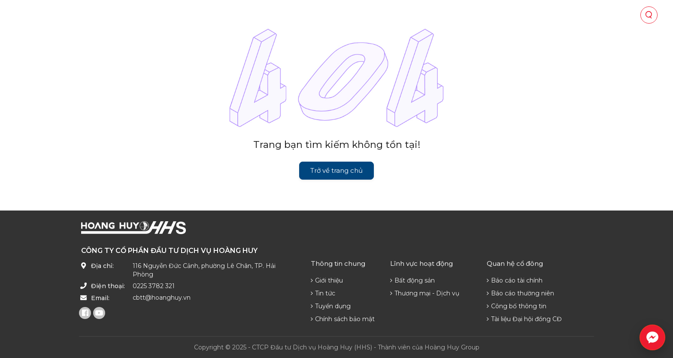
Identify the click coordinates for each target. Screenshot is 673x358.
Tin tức (424, 15)
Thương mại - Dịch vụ (424, 293)
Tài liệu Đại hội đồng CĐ (524, 319)
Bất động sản (412, 280)
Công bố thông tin (516, 306)
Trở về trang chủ (336, 170)
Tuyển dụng (331, 306)
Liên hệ (551, 15)
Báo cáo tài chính (515, 280)
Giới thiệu (327, 280)
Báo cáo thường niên (520, 293)
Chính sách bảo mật (343, 319)
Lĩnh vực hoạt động (289, 15)
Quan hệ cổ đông (368, 15)
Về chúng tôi (218, 15)
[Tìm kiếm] (649, 15)
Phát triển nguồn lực (488, 15)
